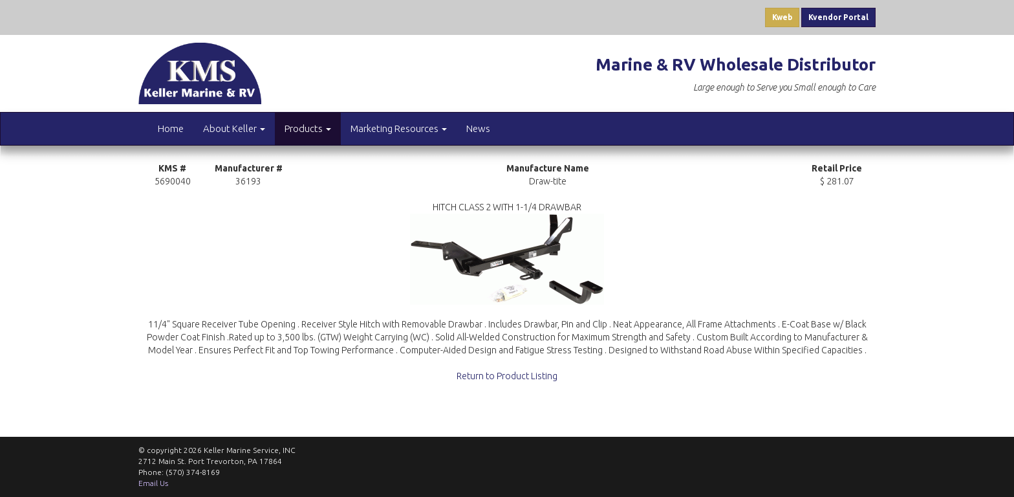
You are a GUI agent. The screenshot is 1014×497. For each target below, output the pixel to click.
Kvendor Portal (838, 17)
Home (171, 128)
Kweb (782, 17)
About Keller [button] (234, 128)
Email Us (153, 483)
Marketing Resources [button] (399, 128)
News (478, 128)
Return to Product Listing (507, 376)
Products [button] (308, 128)
